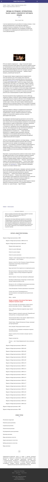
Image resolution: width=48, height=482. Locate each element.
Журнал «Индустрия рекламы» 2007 (12, 406)
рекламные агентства (13, 80)
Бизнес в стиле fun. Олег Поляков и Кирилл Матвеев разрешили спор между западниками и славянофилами (21, 264)
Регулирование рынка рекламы (10, 431)
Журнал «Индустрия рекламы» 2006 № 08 (16, 357)
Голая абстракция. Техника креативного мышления (21, 288)
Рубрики (4, 206)
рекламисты (14, 164)
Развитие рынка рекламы (9, 422)
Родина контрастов (13, 338)
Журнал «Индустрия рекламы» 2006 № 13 (16, 371)
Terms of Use (24, 472)
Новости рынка (11, 206)
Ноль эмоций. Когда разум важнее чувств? (19, 326)
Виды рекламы (6, 446)
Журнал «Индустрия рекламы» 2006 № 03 (11, 6)
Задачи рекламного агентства (10, 440)
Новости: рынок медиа (14, 252)
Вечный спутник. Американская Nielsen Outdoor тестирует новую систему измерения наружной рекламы (21, 272)
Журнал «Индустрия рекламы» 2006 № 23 (16, 400)
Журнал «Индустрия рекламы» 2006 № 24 (16, 403)
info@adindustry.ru (21, 479)
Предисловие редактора (15, 246)
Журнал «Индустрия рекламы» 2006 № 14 (16, 374)
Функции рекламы (7, 434)
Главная (4, 5)
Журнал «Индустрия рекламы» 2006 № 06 (16, 351)
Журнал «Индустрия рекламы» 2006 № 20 (16, 392)
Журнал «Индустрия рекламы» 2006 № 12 (16, 368)
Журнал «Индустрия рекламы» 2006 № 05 (16, 348)
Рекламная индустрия (8, 419)
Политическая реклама (8, 428)
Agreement (18, 472)
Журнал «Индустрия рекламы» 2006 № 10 (16, 363)
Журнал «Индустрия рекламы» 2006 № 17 (16, 383)
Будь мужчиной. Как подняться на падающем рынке (22, 268)
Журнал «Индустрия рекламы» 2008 (12, 409)
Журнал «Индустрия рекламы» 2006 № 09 (16, 360)
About (13, 472)
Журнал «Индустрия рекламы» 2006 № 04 (16, 345)
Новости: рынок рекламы (15, 255)
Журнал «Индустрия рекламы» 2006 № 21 (16, 395)
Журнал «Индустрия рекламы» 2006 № (17, 240)
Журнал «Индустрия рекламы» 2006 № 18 (16, 386)
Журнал (8, 5)
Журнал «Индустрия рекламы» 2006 (18, 5)
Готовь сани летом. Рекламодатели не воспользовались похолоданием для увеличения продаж (21, 293)
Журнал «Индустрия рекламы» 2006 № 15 (16, 377)
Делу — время (12, 297)
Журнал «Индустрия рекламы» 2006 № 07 (16, 354)
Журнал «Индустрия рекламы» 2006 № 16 (16, 380)
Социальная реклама (8, 425)
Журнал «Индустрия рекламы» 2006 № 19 (16, 389)
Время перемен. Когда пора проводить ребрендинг (21, 276)
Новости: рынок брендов (15, 249)
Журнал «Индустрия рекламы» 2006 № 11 (16, 365)
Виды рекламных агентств (9, 437)
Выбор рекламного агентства (10, 443)
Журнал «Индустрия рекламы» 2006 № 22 (16, 397)
